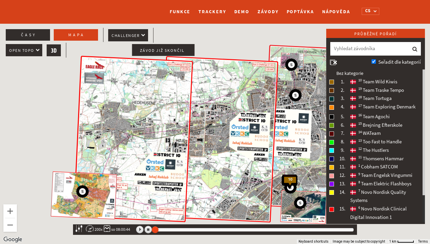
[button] (296, 96)
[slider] (155, 229)
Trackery (212, 11)
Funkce (180, 11)
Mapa (76, 35)
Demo (242, 11)
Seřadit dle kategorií (399, 62)
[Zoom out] (10, 225)
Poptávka (300, 11)
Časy (29, 35)
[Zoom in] (10, 211)
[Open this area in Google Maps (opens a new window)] (13, 239)
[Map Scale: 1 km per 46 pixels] (401, 241)
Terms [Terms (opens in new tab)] (423, 241)
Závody (268, 11)
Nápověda (336, 11)
